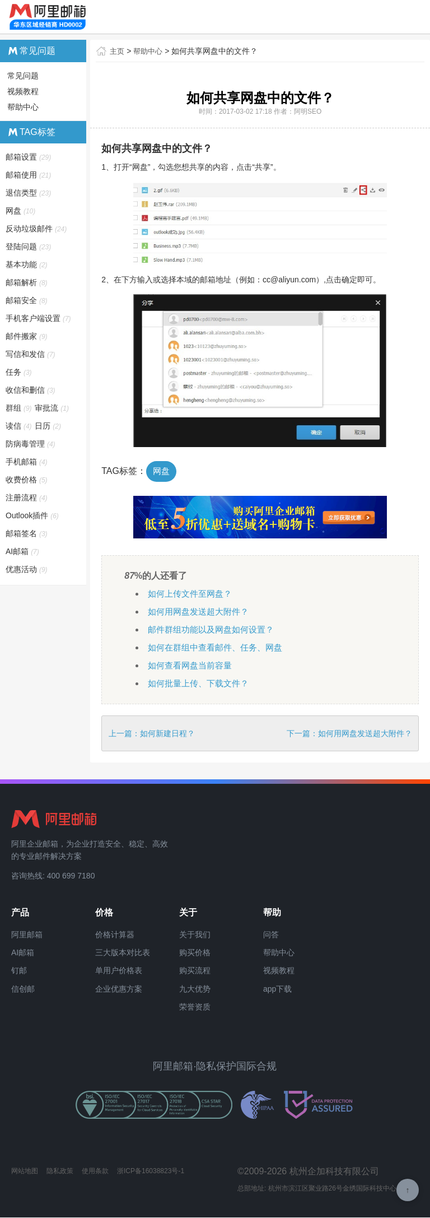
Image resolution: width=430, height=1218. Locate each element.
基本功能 (27, 264)
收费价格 (27, 479)
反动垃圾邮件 (37, 228)
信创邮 (23, 989)
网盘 (162, 471)
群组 (19, 407)
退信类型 (29, 192)
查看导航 (404, 16)
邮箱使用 (29, 174)
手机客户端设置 (39, 318)
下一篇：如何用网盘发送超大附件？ (349, 733)
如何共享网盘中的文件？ (218, 51)
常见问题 (23, 75)
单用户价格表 (118, 971)
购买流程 (195, 971)
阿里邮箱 (27, 935)
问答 (271, 935)
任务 (19, 372)
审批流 (52, 407)
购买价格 (195, 953)
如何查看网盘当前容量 (192, 666)
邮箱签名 (27, 533)
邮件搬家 (27, 336)
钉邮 (19, 971)
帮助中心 (150, 51)
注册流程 (27, 497)
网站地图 (24, 1171)
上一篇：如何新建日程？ (152, 733)
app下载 (277, 989)
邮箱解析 (27, 282)
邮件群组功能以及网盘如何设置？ (215, 630)
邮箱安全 (27, 300)
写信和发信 (31, 354)
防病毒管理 (31, 443)
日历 (48, 425)
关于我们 (195, 935)
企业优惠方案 (118, 989)
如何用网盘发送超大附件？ (201, 612)
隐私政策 (59, 1171)
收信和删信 (31, 389)
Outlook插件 (33, 515)
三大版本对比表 (122, 953)
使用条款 (95, 1171)
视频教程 (23, 91)
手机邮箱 (27, 461)
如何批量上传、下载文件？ (201, 684)
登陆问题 (29, 246)
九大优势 (195, 989)
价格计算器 (114, 935)
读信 (19, 425)
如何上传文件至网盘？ (192, 594)
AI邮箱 (23, 551)
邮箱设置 (29, 156)
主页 (117, 51)
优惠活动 (27, 569)
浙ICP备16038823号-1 (150, 1171)
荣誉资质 (195, 1007)
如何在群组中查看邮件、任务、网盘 (219, 648)
